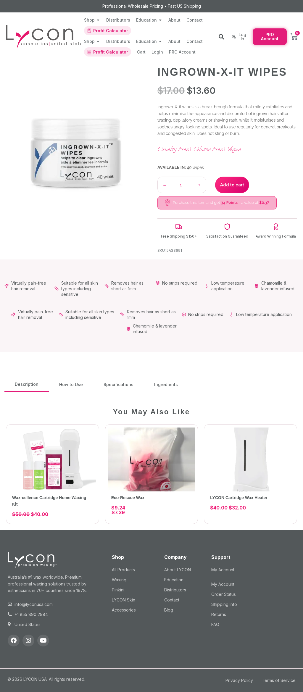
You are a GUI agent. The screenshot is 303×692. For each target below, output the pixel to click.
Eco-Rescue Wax (127, 497)
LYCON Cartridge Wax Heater (238, 497)
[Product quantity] (181, 185)
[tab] (26, 384)
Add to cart (232, 185)
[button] (221, 37)
